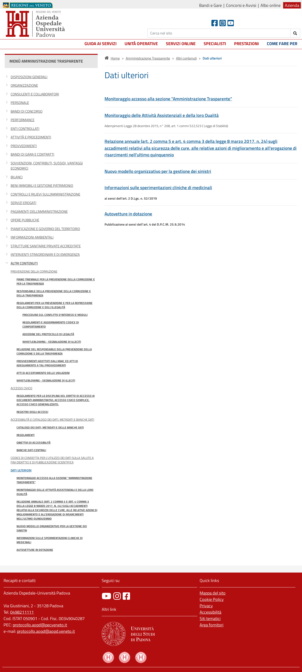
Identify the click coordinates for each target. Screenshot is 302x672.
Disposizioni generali (29, 77)
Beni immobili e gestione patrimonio (42, 185)
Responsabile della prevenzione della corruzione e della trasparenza (54, 293)
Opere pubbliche (25, 220)
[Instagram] (222, 23)
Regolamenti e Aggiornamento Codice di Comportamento (50, 324)
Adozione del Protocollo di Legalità (48, 334)
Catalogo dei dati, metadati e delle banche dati (50, 427)
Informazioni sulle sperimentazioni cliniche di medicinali (50, 540)
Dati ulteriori (21, 470)
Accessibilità (210, 612)
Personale (20, 102)
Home (115, 58)
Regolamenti (25, 435)
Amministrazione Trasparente (148, 58)
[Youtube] (230, 23)
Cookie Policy (212, 599)
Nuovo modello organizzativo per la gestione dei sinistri (52, 528)
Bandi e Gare (210, 5)
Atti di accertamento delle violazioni (43, 373)
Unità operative (141, 43)
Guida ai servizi (100, 43)
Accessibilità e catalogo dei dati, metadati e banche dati (52, 419)
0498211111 (22, 612)
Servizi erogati (23, 202)
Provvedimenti (24, 146)
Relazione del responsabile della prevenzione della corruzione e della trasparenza (54, 351)
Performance (22, 120)
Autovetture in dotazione (35, 550)
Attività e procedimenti (31, 137)
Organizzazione (24, 85)
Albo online (270, 5)
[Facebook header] (214, 23)
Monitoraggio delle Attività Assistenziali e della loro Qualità (55, 492)
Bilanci (17, 177)
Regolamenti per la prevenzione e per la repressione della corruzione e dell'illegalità (54, 305)
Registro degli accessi (32, 412)
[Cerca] (218, 33)
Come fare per (282, 43)
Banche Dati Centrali (31, 450)
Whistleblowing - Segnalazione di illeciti (51, 341)
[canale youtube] (106, 596)
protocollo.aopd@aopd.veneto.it (46, 631)
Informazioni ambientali (32, 237)
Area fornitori (211, 625)
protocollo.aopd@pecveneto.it (40, 625)
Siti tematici (210, 618)
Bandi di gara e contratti (32, 154)
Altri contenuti (24, 263)
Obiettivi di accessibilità (33, 442)
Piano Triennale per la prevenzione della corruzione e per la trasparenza (56, 281)
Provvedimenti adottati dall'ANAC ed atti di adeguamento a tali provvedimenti (47, 363)
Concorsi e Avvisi (241, 5)
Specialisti (215, 43)
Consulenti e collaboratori (35, 94)
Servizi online (181, 43)
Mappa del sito (213, 593)
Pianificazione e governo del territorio (45, 228)
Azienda (292, 5)
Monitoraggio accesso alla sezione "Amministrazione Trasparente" (54, 480)
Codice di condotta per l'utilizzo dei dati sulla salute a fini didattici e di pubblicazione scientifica (52, 460)
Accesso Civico (21, 388)
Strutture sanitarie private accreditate (46, 246)
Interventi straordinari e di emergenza (45, 254)
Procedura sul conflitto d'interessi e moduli (55, 314)
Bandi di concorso (26, 111)
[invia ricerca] (295, 33)
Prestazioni (246, 43)
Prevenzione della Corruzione (34, 271)
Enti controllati (25, 128)
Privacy (206, 606)
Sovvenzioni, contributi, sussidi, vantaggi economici (47, 165)
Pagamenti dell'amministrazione (39, 211)
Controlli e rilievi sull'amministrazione (45, 194)
